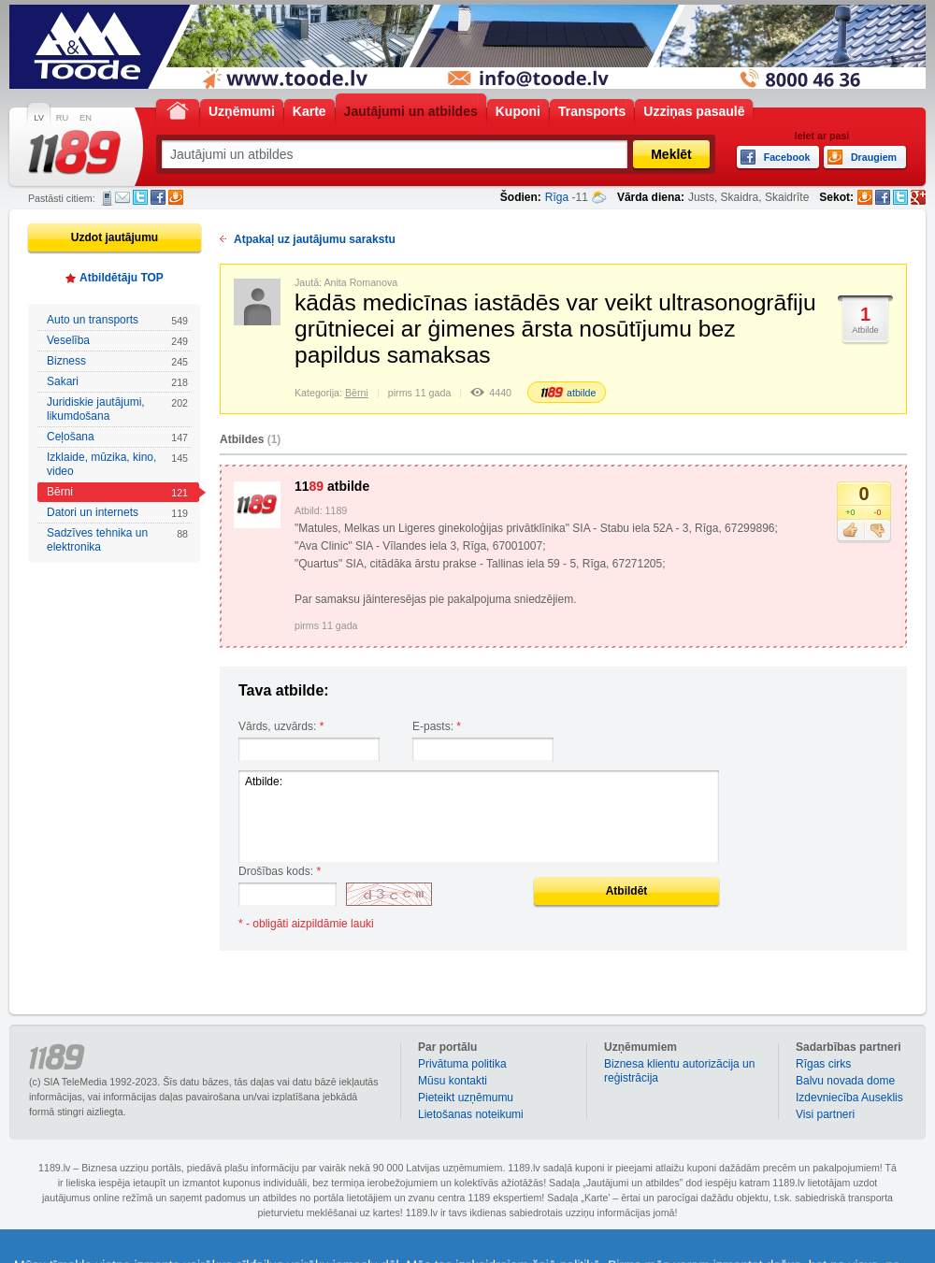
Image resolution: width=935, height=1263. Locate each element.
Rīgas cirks (823, 1063)
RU (62, 117)
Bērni (117, 492)
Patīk (850, 531)
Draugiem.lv (175, 197)
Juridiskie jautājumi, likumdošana (117, 409)
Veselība (117, 341)
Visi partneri (825, 1114)
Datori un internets (117, 513)
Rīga (556, 197)
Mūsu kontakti (452, 1080)
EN (85, 117)
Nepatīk (877, 531)
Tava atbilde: (283, 690)
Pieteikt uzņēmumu (465, 1097)
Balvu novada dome (845, 1080)
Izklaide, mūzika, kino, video (117, 464)
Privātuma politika (462, 1063)
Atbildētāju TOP (121, 277)
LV (39, 117)
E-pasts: (436, 726)
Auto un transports (117, 320)
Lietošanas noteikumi (471, 1114)
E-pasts (122, 197)
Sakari (117, 382)
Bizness (117, 361)
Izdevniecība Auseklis (849, 1097)
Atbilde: (478, 816)
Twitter (140, 197)
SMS (107, 198)
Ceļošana (117, 437)
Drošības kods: (279, 871)
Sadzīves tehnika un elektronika (117, 539)
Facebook (158, 197)
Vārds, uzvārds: (281, 726)
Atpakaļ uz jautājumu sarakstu (315, 239)
